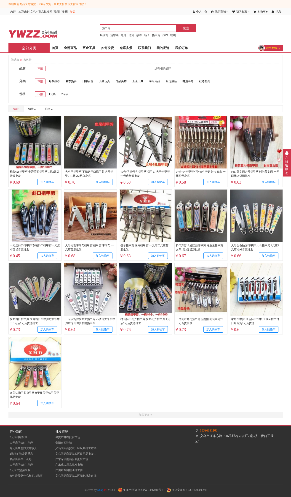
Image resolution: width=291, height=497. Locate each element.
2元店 (64, 94)
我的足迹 (163, 48)
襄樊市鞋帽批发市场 (67, 437)
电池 (123, 35)
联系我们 (144, 48)
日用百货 (87, 81)
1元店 (52, 94)
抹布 (165, 35)
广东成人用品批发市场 (69, 464)
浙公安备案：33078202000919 (186, 490)
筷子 (147, 35)
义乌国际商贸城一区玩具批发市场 (75, 448)
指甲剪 (156, 35)
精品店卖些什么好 (21, 459)
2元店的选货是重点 (21, 453)
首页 (55, 48)
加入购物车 (47, 182)
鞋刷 (173, 35)
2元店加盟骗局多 (20, 470)
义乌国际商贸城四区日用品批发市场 (77, 453)
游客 (72, 11)
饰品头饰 (121, 81)
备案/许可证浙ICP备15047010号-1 (140, 490)
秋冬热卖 (204, 81)
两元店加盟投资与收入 (23, 448)
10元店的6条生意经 (21, 442)
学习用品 (154, 81)
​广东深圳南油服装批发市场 (71, 459)
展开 (287, 163)
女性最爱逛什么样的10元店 (26, 475)
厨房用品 (171, 81)
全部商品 (70, 48)
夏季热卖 (71, 81)
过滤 (131, 35)
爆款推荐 (54, 81)
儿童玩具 (104, 81)
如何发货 (107, 48)
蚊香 (139, 35)
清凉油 (114, 35)
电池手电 (187, 81)
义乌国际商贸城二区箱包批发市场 (75, 475)
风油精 (104, 35)
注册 (64, 11)
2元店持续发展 (18, 437)
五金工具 (89, 48)
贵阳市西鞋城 (63, 442)
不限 (40, 68)
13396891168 (208, 430)
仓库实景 (126, 48)
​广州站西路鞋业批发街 (69, 470)
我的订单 (181, 48)
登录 (56, 11)
